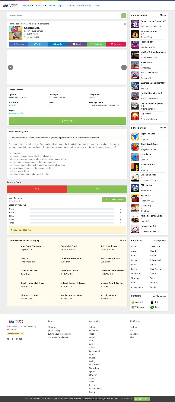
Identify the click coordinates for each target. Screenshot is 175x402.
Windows (137, 307)
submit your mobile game (59, 334)
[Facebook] (12, 338)
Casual (24, 23)
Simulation (136, 273)
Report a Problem (16, 113)
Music (133, 264)
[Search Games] (64, 15)
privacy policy (54, 330)
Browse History (84, 5)
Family (153, 287)
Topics (61, 5)
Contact (97, 5)
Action (134, 246)
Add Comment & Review (114, 199)
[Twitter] (8, 338)
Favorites (70, 5)
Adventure (155, 246)
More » (123, 240)
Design (153, 282)
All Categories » (159, 240)
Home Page (14, 23)
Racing (134, 269)
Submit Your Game (15, 334)
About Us (52, 327)
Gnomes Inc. (43, 23)
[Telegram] (16, 338)
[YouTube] (20, 338)
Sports (153, 273)
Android (32, 23)
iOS (154, 302)
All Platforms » (159, 296)
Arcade (134, 251)
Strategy (135, 278)
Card (133, 255)
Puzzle (153, 264)
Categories (27, 5)
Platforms (40, 5)
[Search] (123, 15)
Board (153, 251)
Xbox (154, 307)
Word (133, 282)
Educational (155, 260)
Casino (153, 255)
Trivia (152, 278)
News (51, 5)
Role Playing (155, 269)
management (137, 287)
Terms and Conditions (58, 337)
